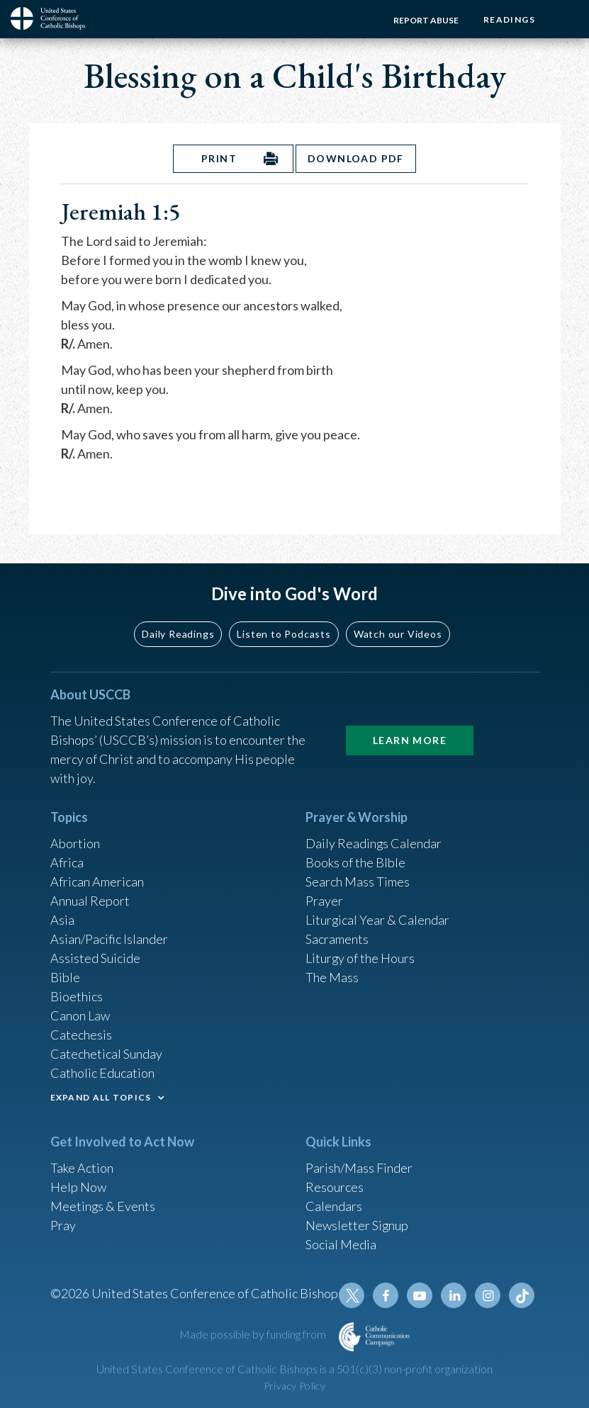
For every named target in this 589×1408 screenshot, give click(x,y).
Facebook (386, 1295)
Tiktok (522, 1295)
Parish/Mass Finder (359, 1168)
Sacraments (337, 939)
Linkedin (454, 1295)
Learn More (410, 740)
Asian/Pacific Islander (109, 939)
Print (219, 158)
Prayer (324, 900)
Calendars (333, 1206)
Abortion (75, 843)
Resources (334, 1187)
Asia (62, 920)
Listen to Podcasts (283, 633)
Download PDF (356, 158)
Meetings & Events (103, 1206)
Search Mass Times (357, 881)
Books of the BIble (355, 862)
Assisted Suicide (95, 958)
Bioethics (76, 996)
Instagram (488, 1295)
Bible (65, 977)
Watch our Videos (398, 633)
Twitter (352, 1295)
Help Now (78, 1187)
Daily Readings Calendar (373, 843)
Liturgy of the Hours (360, 958)
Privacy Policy (295, 1386)
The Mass (332, 977)
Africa (67, 862)
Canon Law (80, 1015)
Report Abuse (426, 20)
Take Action (81, 1168)
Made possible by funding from (253, 1334)
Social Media (340, 1244)
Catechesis (81, 1034)
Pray (63, 1225)
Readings (509, 19)
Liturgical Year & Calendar (377, 920)
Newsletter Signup (357, 1225)
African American (97, 881)
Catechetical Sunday (106, 1053)
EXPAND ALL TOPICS (101, 1097)
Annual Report (90, 900)
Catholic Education (102, 1073)
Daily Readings (178, 633)
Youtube (420, 1295)
